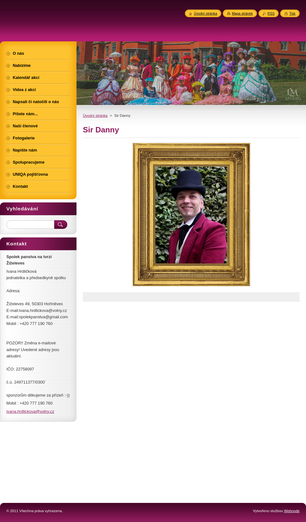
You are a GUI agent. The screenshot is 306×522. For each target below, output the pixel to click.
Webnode (292, 511)
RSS (270, 13)
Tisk (292, 13)
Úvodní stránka (95, 115)
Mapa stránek (242, 13)
